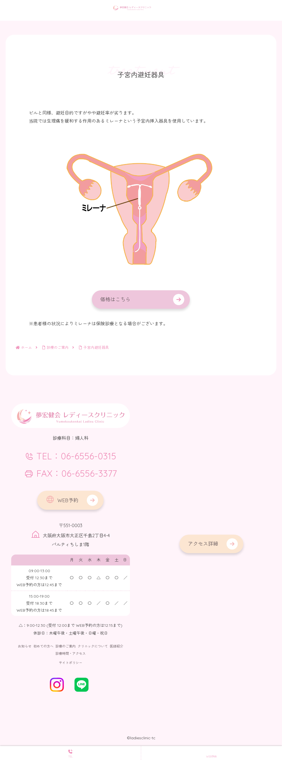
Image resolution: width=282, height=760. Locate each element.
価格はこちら (115, 299)
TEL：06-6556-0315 (70, 456)
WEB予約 (62, 499)
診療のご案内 (65, 646)
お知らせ (24, 646)
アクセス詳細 (203, 544)
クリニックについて (93, 646)
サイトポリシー (70, 663)
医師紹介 (116, 646)
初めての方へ (43, 646)
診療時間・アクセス (70, 653)
